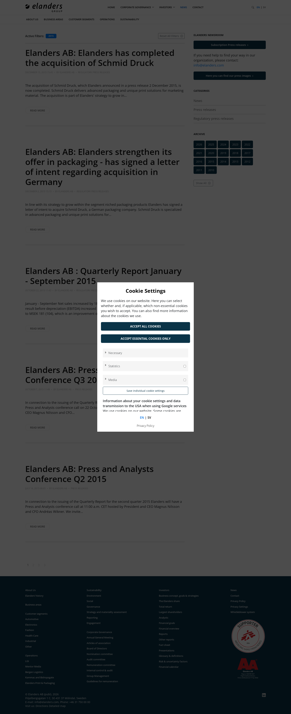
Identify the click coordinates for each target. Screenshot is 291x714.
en (142, 418)
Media (112, 380)
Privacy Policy (145, 426)
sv (149, 418)
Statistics (114, 366)
